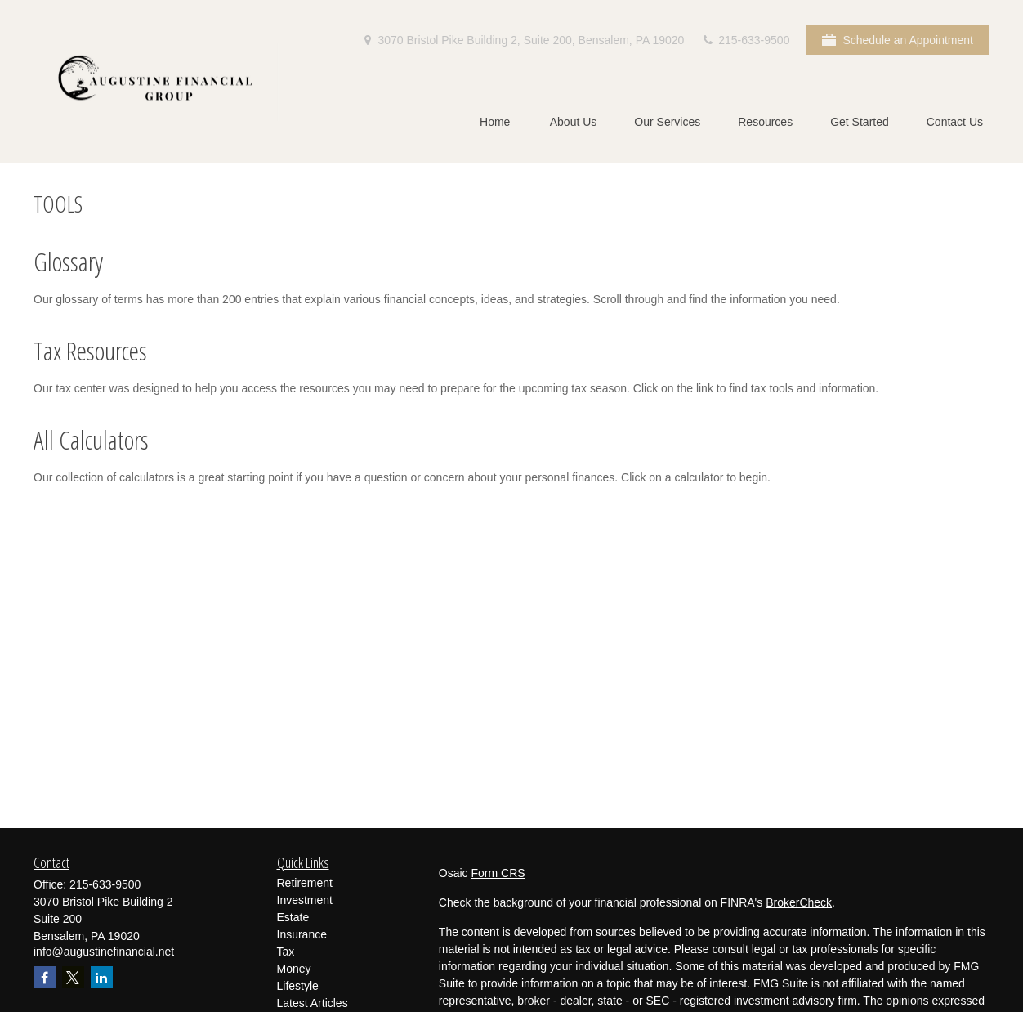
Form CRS (498, 873)
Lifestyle (298, 985)
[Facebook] (45, 977)
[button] (495, 121)
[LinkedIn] (102, 977)
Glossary (68, 261)
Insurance (302, 934)
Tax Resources (90, 350)
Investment (305, 900)
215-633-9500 (744, 40)
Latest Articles (312, 1003)
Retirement (305, 882)
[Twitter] (73, 977)
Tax (286, 951)
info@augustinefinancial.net (104, 951)
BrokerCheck (799, 902)
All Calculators (91, 439)
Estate (293, 917)
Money (294, 968)
